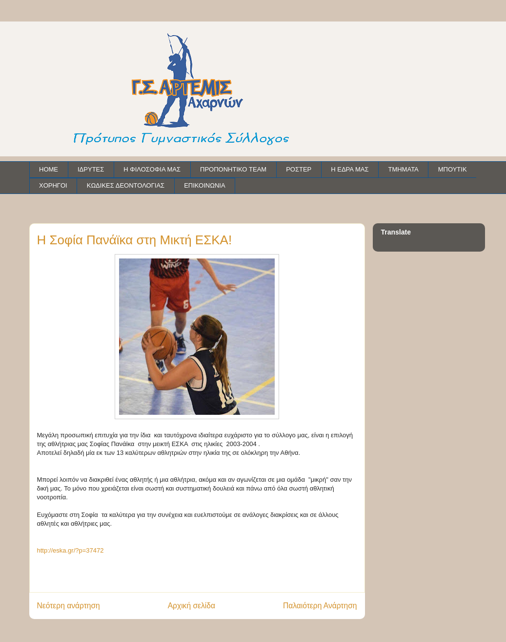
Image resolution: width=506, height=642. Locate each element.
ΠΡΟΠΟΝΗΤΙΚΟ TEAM (233, 169)
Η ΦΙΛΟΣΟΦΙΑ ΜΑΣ (152, 169)
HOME (48, 169)
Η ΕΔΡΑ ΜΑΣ (349, 169)
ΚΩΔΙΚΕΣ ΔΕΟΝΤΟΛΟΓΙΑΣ (125, 185)
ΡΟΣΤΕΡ (298, 169)
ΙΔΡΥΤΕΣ (91, 169)
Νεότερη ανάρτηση (68, 605)
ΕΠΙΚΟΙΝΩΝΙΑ (204, 185)
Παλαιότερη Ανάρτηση (320, 605)
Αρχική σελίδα (191, 605)
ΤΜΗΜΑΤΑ (403, 169)
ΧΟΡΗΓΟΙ (53, 185)
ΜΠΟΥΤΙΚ (452, 169)
